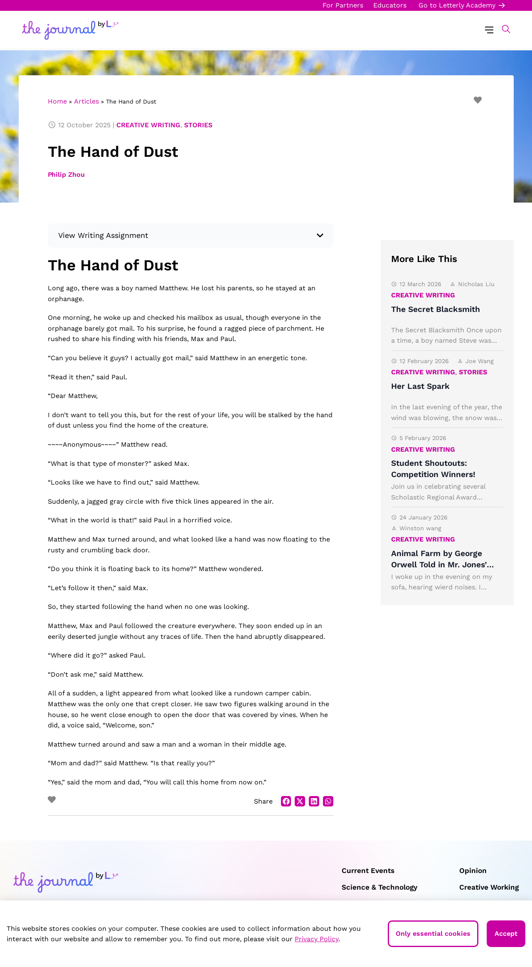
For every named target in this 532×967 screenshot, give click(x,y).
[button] (501, 29)
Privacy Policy (316, 939)
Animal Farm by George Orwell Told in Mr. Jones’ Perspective (439, 565)
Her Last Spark (420, 386)
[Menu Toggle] (489, 29)
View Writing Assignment (103, 235)
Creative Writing (148, 125)
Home (57, 101)
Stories (198, 125)
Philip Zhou (66, 174)
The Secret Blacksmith (435, 309)
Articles (86, 101)
